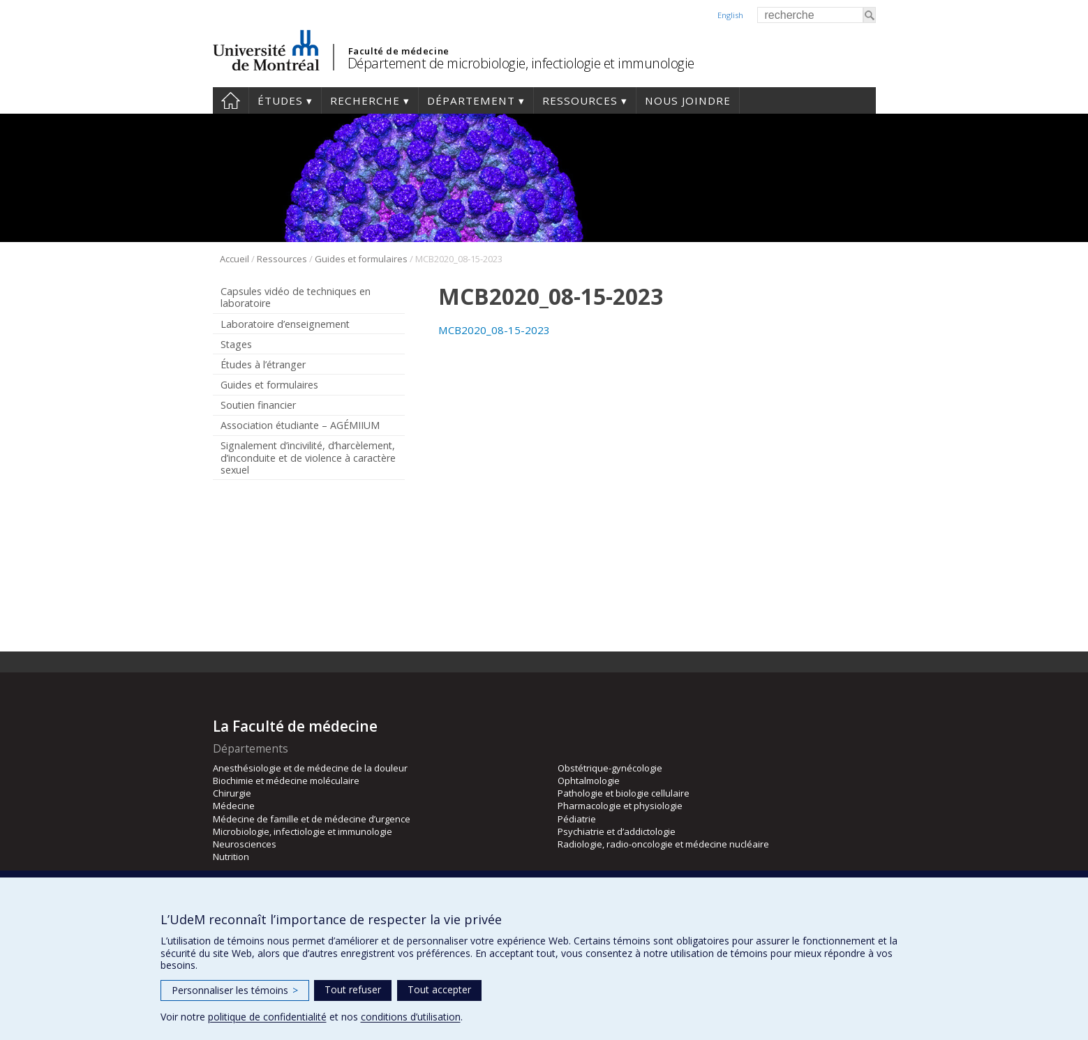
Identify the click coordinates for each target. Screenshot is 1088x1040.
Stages (236, 344)
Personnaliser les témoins (235, 990)
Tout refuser (353, 989)
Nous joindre (688, 100)
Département (471, 100)
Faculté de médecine (398, 51)
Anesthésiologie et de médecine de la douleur (310, 768)
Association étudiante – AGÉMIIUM (300, 425)
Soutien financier (258, 405)
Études (280, 100)
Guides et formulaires (361, 259)
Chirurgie (232, 793)
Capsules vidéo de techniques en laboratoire (296, 297)
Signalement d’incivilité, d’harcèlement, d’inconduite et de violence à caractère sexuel (308, 457)
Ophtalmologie (589, 780)
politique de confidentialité (267, 1016)
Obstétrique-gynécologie (610, 768)
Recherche (365, 100)
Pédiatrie (577, 819)
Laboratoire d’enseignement (285, 324)
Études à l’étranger (263, 364)
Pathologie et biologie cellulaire (624, 793)
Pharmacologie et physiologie (620, 805)
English (730, 15)
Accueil (230, 100)
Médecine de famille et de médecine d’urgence (311, 819)
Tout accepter (439, 989)
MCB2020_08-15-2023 (494, 330)
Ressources (580, 100)
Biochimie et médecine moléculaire (286, 780)
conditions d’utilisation (411, 1016)
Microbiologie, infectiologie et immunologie (302, 831)
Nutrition (231, 856)
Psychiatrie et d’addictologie (617, 831)
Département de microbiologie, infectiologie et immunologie (521, 63)
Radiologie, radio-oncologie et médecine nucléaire (663, 844)
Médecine (234, 805)
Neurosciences (244, 844)
